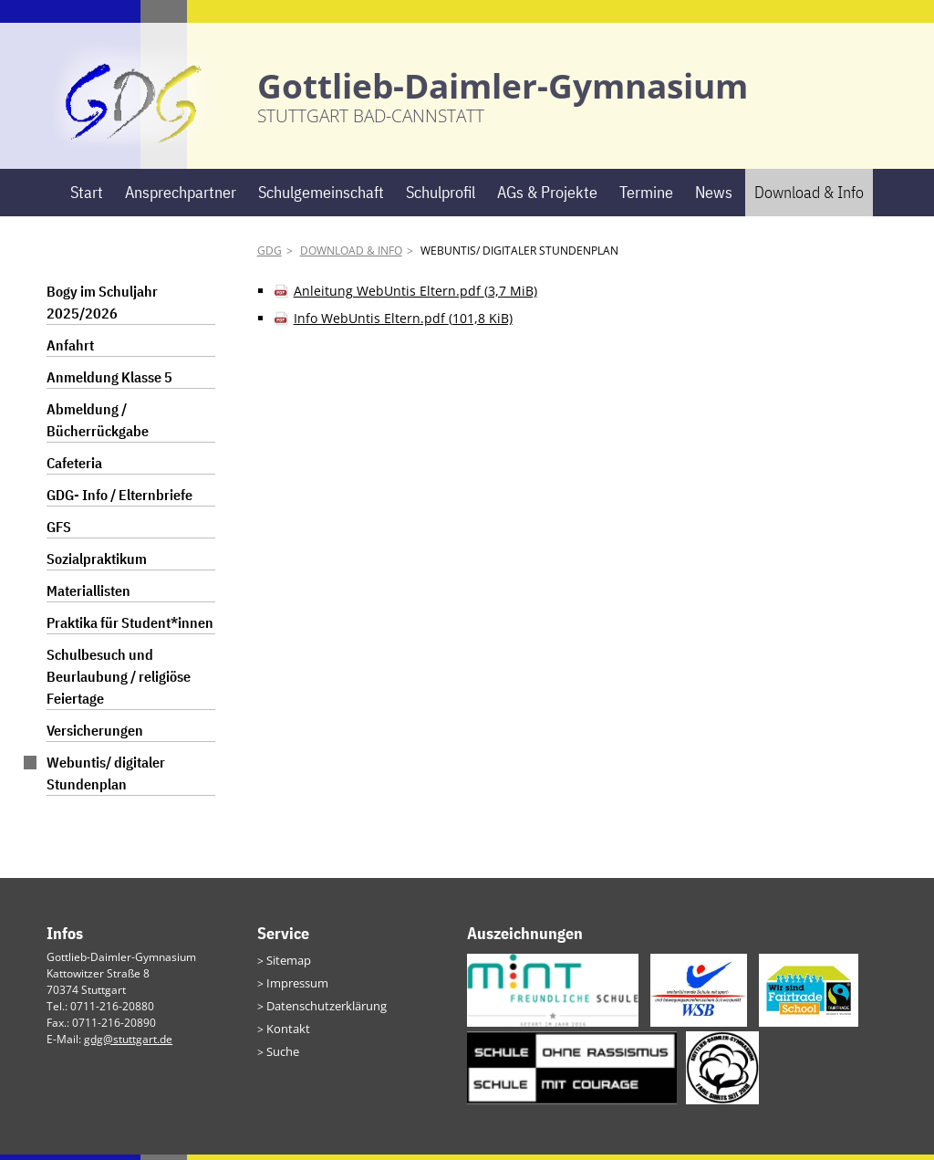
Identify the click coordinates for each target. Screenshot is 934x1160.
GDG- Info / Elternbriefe (119, 501)
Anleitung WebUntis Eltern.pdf (415, 297)
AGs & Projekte (547, 197)
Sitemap (287, 965)
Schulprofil (440, 197)
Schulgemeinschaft (321, 197)
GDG (269, 257)
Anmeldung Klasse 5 (109, 383)
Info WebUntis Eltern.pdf (403, 324)
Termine (646, 197)
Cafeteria (74, 469)
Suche (281, 1053)
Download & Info (809, 197)
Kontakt (285, 1031)
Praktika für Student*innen (130, 629)
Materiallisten (88, 597)
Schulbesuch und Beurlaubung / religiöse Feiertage (119, 683)
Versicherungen (95, 736)
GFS (59, 533)
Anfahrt (70, 351)
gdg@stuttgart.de (128, 1044)
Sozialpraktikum (97, 565)
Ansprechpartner (180, 197)
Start (86, 197)
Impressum (295, 987)
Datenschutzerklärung (322, 1009)
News (713, 197)
